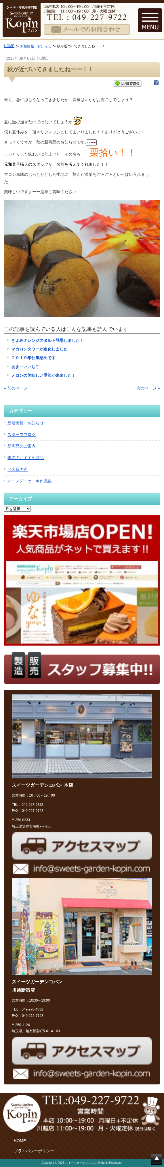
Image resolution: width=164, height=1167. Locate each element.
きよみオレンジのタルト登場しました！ (47, 340)
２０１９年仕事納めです (33, 357)
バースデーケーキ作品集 (29, 481)
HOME (9, 46)
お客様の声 (17, 469)
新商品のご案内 (21, 446)
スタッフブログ (21, 434)
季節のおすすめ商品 (25, 457)
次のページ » (148, 388)
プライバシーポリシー (34, 1151)
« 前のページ (16, 388)
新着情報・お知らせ (35, 46)
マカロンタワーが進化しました (39, 349)
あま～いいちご (25, 366)
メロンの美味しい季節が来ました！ (43, 375)
